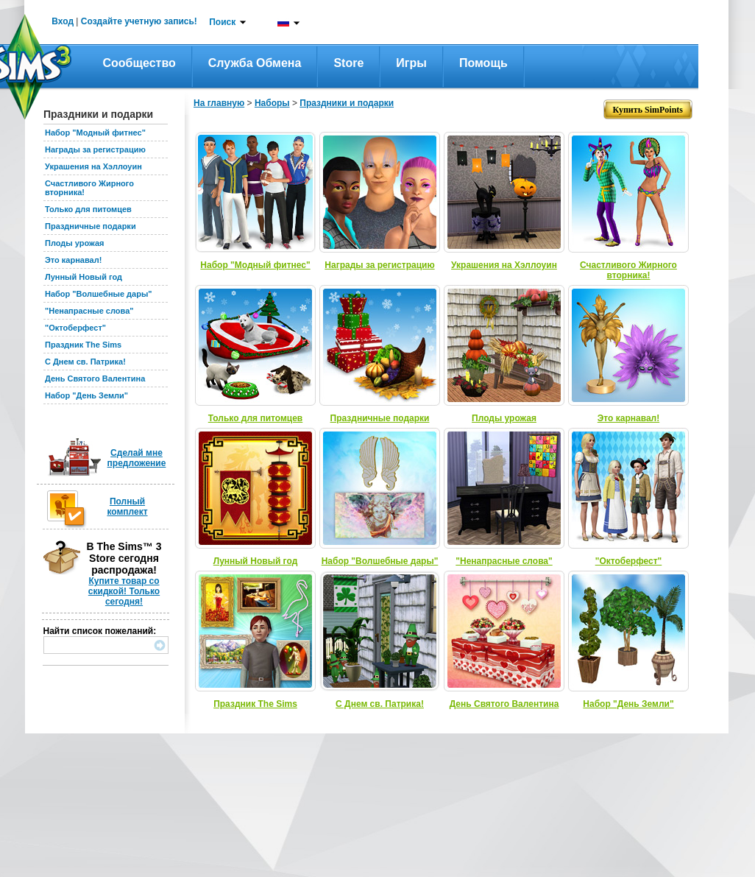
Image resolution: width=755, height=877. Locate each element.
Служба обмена (255, 63)
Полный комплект (127, 506)
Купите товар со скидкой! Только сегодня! (124, 591)
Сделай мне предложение (136, 458)
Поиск (222, 22)
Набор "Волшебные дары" (98, 293)
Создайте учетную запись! (139, 21)
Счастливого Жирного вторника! (628, 270)
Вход (63, 21)
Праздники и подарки (346, 103)
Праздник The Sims (83, 344)
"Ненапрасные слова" (89, 310)
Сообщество (139, 63)
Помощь (483, 63)
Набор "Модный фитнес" (95, 132)
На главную (219, 103)
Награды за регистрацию (95, 149)
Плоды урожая (74, 243)
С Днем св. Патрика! (85, 361)
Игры (411, 63)
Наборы (272, 103)
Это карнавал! (73, 260)
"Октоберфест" (75, 327)
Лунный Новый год (83, 276)
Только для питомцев (88, 209)
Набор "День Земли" (86, 395)
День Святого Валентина (95, 378)
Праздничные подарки (90, 226)
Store (348, 63)
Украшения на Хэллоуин (93, 166)
